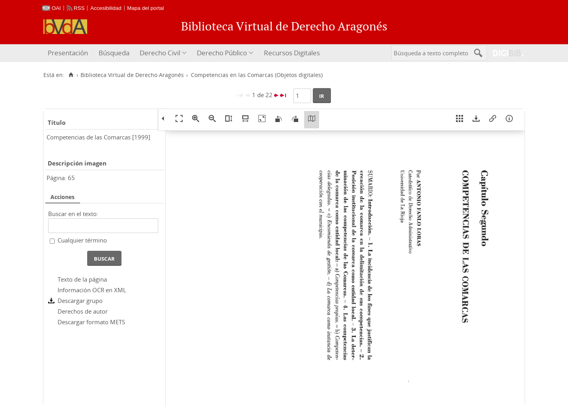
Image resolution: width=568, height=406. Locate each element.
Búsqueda (114, 52)
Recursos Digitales (292, 52)
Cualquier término (82, 240)
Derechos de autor (83, 311)
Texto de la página (82, 279)
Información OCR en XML (92, 290)
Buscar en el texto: (73, 214)
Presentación (68, 52)
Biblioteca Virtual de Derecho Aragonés (132, 75)
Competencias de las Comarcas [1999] (98, 137)
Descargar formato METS (91, 322)
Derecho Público (222, 52)
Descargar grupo (80, 300)
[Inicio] (70, 75)
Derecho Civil (160, 52)
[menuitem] (69, 53)
